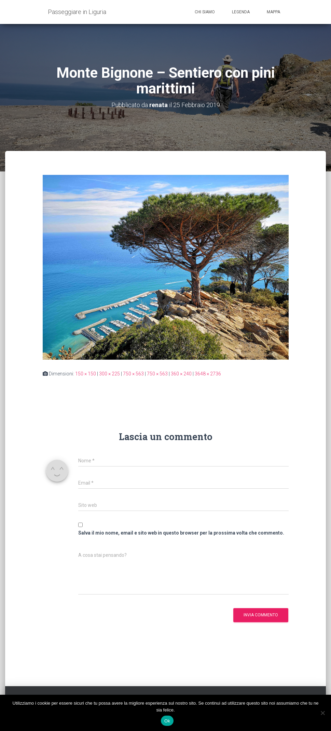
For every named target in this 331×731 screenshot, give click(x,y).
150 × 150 (85, 373)
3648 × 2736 (208, 373)
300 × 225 (109, 373)
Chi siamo (205, 12)
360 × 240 (181, 373)
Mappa (273, 12)
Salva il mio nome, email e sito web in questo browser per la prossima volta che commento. (181, 533)
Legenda (241, 12)
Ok (167, 720)
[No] (322, 712)
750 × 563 (133, 373)
